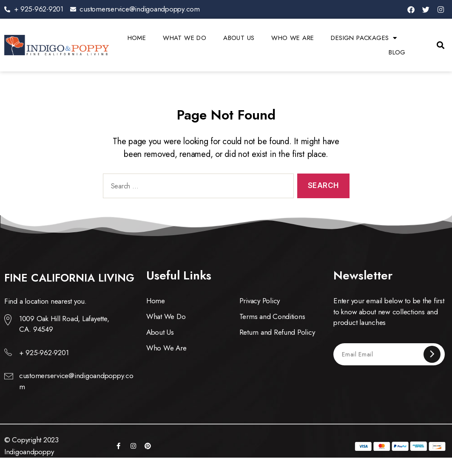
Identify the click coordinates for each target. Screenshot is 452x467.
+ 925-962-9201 (43, 352)
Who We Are (292, 38)
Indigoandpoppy (29, 452)
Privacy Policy (259, 300)
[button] (441, 45)
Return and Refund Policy (277, 332)
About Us (238, 38)
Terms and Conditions (272, 316)
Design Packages (364, 38)
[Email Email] (382, 354)
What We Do (184, 38)
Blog (397, 52)
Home (137, 38)
